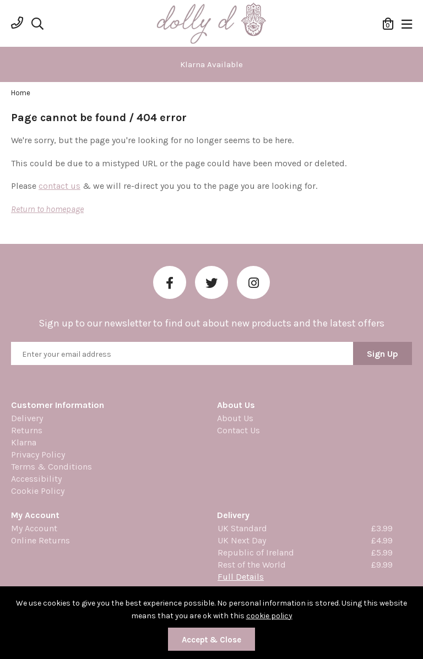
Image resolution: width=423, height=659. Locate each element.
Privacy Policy (38, 454)
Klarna (23, 442)
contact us (59, 186)
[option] (211, 64)
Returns (26, 430)
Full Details (241, 576)
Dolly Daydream (211, 23)
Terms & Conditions (51, 466)
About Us (235, 418)
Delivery (27, 418)
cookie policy (269, 615)
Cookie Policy (37, 491)
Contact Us (238, 430)
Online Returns (40, 540)
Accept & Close (211, 640)
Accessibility (36, 478)
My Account (34, 528)
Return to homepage (47, 209)
